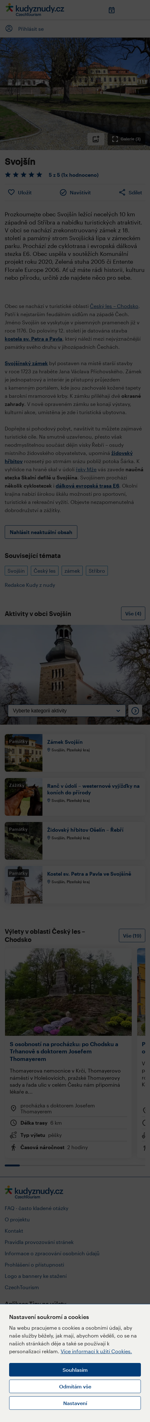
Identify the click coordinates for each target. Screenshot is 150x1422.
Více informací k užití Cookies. (96, 1351)
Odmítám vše (75, 1386)
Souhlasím (75, 1370)
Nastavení (75, 1403)
